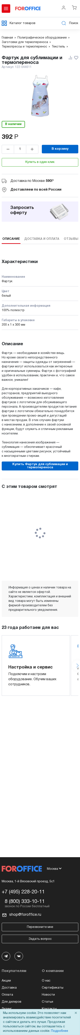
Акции (6, 980)
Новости (48, 994)
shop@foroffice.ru (25, 915)
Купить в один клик (40, 162)
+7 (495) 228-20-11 (23, 892)
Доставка (9, 987)
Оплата (7, 994)
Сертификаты (52, 987)
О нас (46, 980)
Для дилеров (11, 1001)
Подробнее (59, 1031)
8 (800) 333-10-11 (25, 901)
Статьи (47, 1001)
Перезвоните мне (40, 927)
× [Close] (75, 1013)
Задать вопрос (40, 938)
